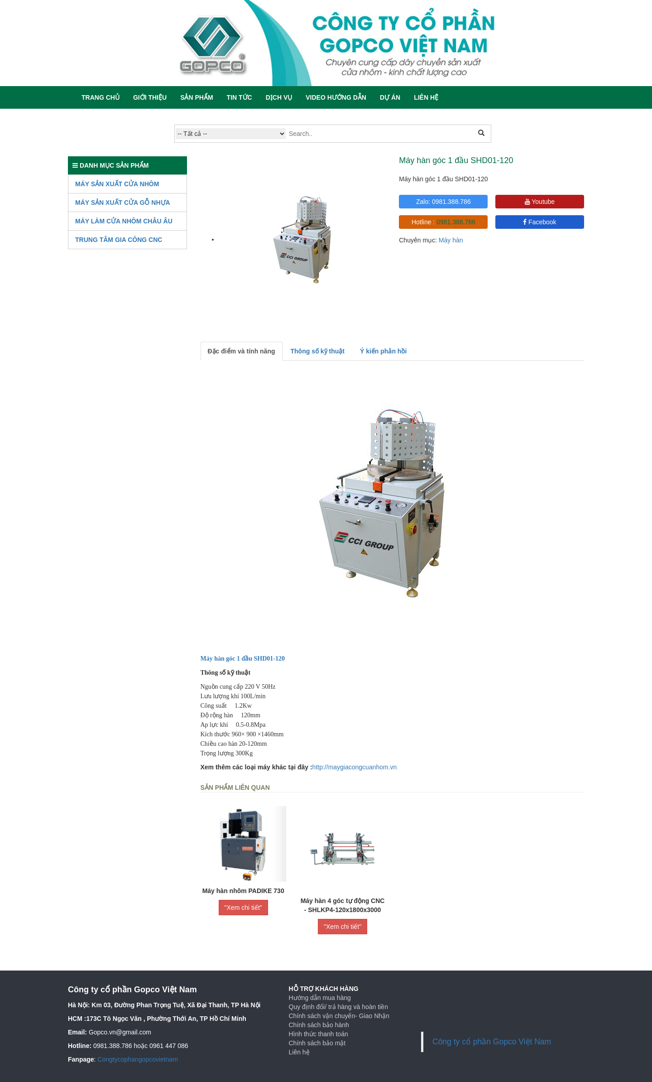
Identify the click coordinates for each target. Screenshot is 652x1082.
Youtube (540, 201)
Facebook (539, 222)
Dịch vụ (279, 97)
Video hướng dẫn (336, 97)
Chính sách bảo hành (319, 1025)
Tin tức (239, 97)
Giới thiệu (150, 97)
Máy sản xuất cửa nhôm (117, 184)
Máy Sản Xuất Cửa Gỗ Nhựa (122, 202)
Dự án (390, 97)
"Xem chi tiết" (243, 907)
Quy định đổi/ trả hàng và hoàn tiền (338, 1006)
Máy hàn (451, 240)
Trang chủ (101, 97)
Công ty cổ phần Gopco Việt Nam (491, 1041)
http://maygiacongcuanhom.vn (354, 767)
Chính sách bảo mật (317, 1043)
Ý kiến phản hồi (383, 351)
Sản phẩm (196, 97)
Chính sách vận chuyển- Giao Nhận (339, 1015)
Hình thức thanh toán (318, 1034)
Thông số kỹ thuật (318, 351)
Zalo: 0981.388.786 (443, 201)
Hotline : (443, 222)
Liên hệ (426, 97)
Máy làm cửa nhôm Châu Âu (124, 221)
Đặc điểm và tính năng (241, 351)
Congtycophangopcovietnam (137, 1059)
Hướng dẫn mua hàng (320, 997)
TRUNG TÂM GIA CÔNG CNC (118, 239)
